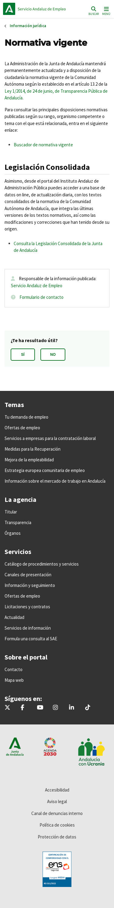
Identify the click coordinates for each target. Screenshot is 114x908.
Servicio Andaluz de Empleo (36, 285)
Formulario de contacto (41, 297)
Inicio (44, 9)
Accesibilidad (57, 790)
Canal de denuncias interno (57, 813)
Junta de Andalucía (9, 9)
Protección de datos (57, 837)
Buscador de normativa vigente (43, 145)
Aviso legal (57, 801)
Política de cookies (57, 825)
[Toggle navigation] (105, 10)
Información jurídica (28, 25)
